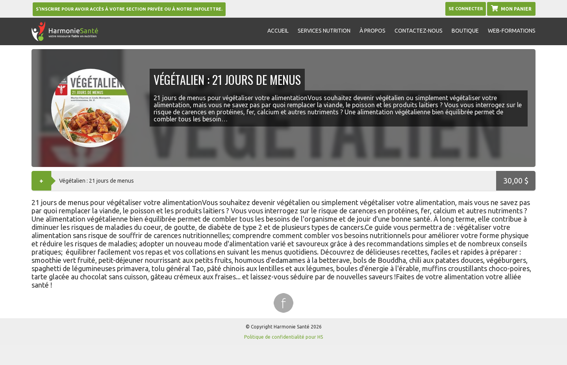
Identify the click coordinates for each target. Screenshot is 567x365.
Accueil (278, 31)
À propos (372, 31)
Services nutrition (324, 31)
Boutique (465, 31)
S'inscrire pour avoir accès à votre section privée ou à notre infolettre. (129, 9)
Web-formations (512, 31)
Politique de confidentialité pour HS (283, 336)
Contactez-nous (419, 31)
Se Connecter (465, 8)
